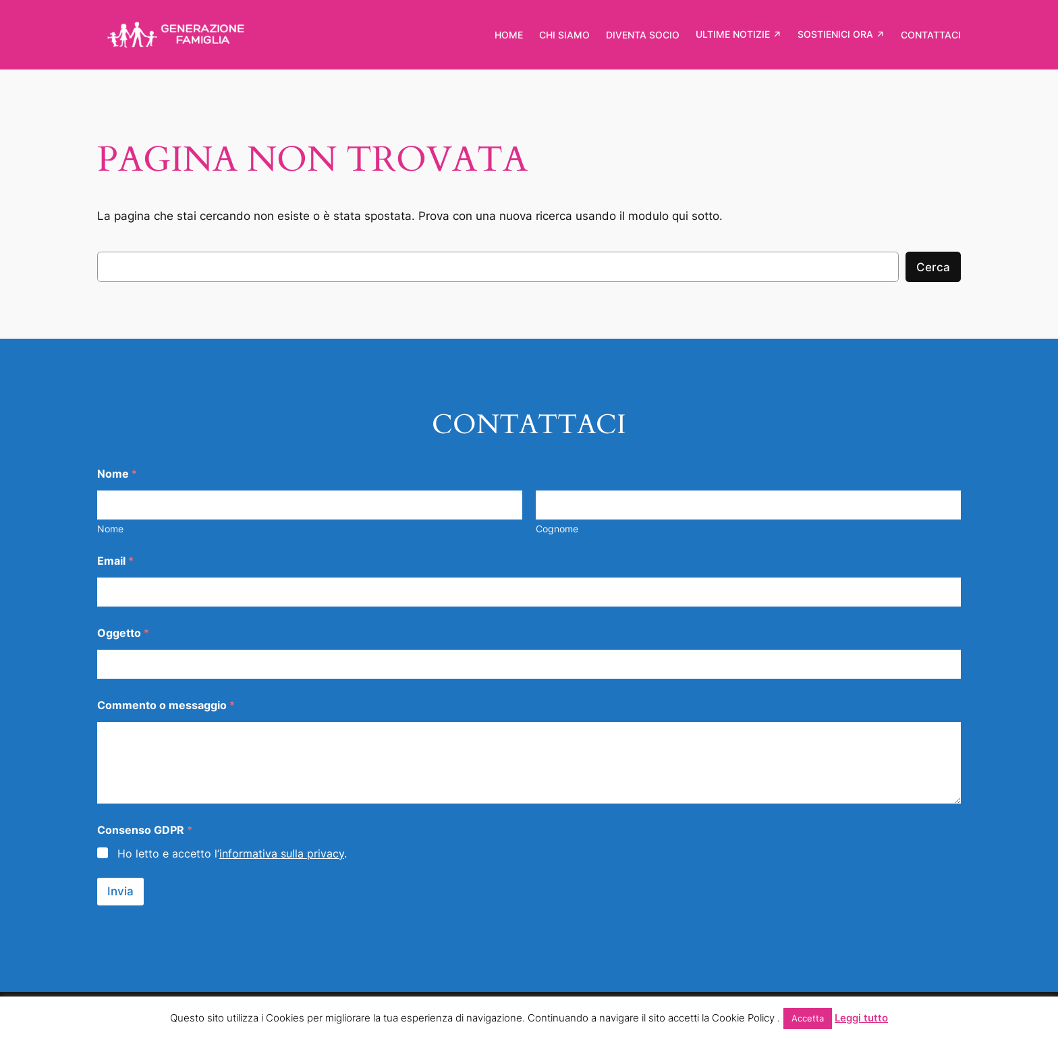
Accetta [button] (807, 1018)
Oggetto (123, 633)
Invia (120, 891)
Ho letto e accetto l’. (232, 853)
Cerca (933, 267)
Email (115, 561)
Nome (110, 528)
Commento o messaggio (166, 705)
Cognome (557, 528)
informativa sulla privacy (281, 853)
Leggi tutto (861, 1017)
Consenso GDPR (144, 830)
